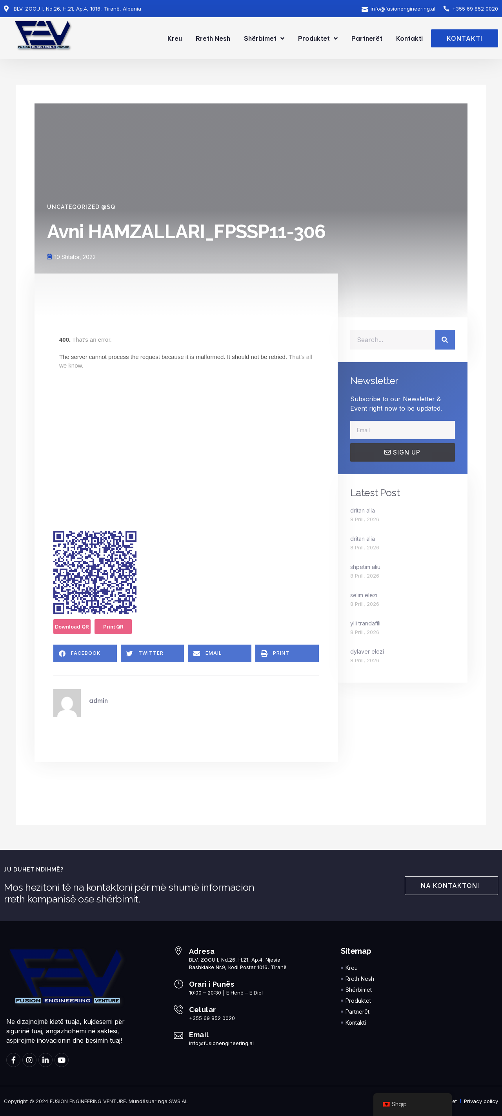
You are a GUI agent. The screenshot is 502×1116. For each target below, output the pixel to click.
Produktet (318, 38)
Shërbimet (264, 38)
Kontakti (409, 38)
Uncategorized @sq (81, 207)
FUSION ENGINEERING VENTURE (88, 1101)
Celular (202, 1009)
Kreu (174, 38)
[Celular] (178, 1009)
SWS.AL (178, 1101)
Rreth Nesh (213, 38)
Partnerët (366, 38)
